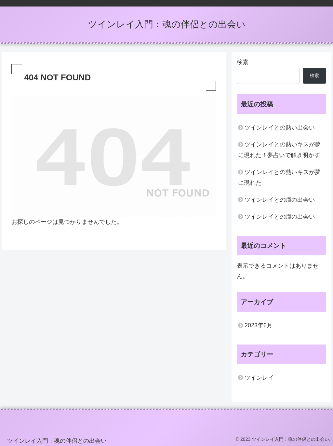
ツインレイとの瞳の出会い (280, 199)
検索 (242, 62)
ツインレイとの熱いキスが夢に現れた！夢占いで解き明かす (279, 149)
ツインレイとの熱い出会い (280, 127)
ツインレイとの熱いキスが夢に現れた (279, 177)
